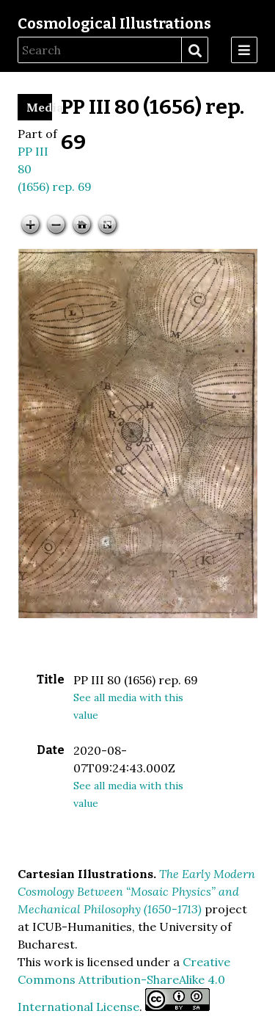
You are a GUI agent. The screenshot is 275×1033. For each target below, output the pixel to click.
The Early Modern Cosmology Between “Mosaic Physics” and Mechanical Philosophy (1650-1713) (136, 891)
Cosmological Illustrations (114, 23)
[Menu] (244, 50)
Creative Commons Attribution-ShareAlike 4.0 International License (124, 984)
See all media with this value (128, 706)
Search (194, 50)
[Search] (99, 49)
